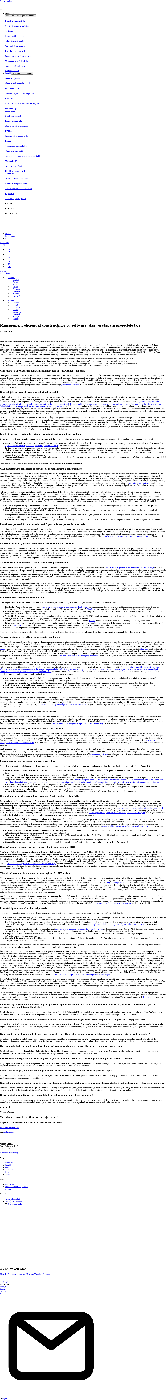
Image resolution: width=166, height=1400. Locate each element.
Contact (146, 997)
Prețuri (3, 1289)
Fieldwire (18, 625)
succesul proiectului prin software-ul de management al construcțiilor (117, 813)
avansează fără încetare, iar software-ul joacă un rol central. (126, 826)
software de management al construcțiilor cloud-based (65, 607)
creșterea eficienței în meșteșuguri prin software (79, 656)
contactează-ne (9, 1132)
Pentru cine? (5, 1284)
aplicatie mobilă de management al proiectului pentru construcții (31, 446)
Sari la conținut (6, 1)
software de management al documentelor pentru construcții (129, 567)
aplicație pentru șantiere (139, 483)
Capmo (92, 621)
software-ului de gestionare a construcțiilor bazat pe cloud (79, 929)
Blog (2, 1293)
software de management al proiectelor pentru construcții (128, 536)
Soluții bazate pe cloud (114, 883)
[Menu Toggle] (1, 9)
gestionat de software (70, 385)
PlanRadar (91, 609)
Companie (4, 1291)
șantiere (3, 649)
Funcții (3, 1287)
